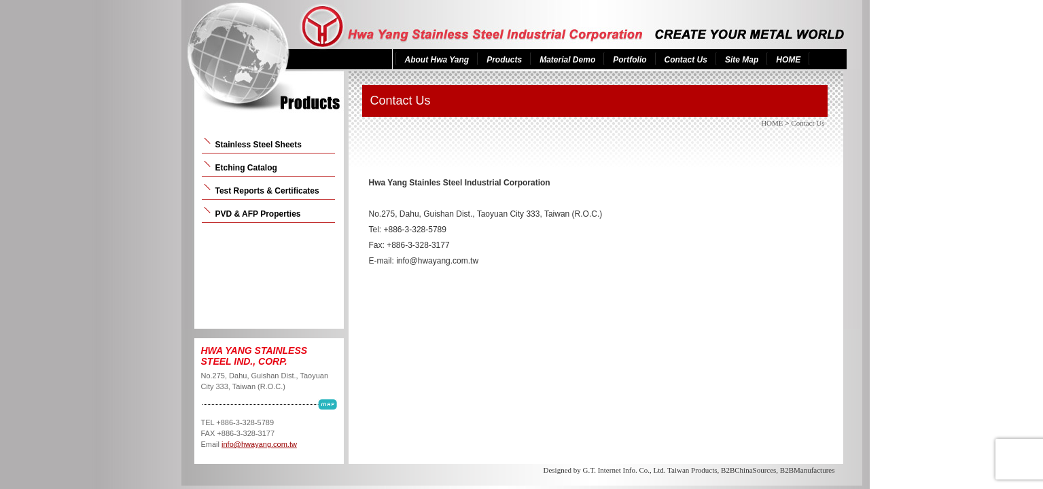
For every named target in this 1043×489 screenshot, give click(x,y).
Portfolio (629, 60)
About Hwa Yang (437, 60)
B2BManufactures (807, 470)
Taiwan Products (692, 470)
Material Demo (567, 60)
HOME (788, 60)
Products (504, 60)
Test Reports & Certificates (267, 191)
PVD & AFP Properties (258, 214)
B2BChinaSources (748, 470)
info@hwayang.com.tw (259, 444)
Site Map (741, 60)
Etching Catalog (246, 168)
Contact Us (686, 60)
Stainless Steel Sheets (258, 144)
